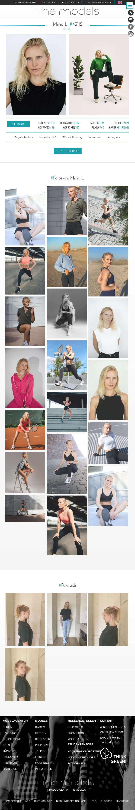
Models (41, 720)
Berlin (7, 726)
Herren (40, 732)
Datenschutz (43, 801)
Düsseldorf (12, 738)
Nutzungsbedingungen (72, 801)
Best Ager (42, 738)
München (9, 750)
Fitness (40, 756)
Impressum (13, 801)
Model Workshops (81, 757)
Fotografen (77, 763)
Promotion (76, 732)
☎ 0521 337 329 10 (71, 2)
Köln (6, 744)
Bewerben (49, 2)
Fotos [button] (59, 151)
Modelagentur (15, 720)
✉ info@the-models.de (100, 2)
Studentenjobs (81, 744)
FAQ (94, 801)
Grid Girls (75, 726)
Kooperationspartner (85, 751)
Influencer (43, 768)
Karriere (122, 801)
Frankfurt (11, 768)
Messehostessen (82, 720)
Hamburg (9, 732)
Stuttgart (11, 762)
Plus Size (42, 744)
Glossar (106, 801)
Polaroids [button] (73, 151)
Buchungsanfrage (24, 2)
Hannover (10, 756)
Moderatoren (78, 738)
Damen (40, 726)
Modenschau (44, 762)
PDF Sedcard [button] (18, 124)
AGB (27, 801)
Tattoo (40, 750)
